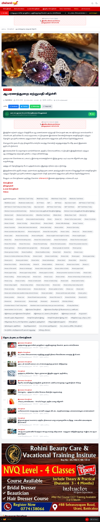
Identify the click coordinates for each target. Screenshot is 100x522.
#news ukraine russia (24, 289)
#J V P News (40, 203)
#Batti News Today (42, 199)
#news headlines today (43, 252)
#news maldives (47, 264)
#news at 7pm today (73, 227)
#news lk (36, 264)
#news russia (48, 277)
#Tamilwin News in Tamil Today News (16, 305)
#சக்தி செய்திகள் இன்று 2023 (57, 318)
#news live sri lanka (10, 264)
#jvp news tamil (39, 207)
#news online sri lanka (62, 268)
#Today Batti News (72, 305)
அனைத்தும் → (94, 13)
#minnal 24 (83, 215)
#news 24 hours (35, 223)
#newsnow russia (20, 301)
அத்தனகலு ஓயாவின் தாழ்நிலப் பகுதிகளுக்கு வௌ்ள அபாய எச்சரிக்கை (35, 13)
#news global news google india (27, 248)
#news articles (59, 227)
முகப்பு (4, 29)
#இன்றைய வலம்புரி (68, 314)
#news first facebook (60, 240)
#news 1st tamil (9, 223)
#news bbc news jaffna (50, 232)
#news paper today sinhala (28, 273)
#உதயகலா (83, 314)
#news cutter (8, 236)
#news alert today (45, 227)
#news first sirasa (24, 244)
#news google (45, 248)
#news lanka (35, 260)
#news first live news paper (78, 240)
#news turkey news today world (73, 285)
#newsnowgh (33, 301)
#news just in (8, 260)
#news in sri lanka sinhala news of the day (17, 256)
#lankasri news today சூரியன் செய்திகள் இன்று (45, 211)
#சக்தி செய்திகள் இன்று (35, 318)
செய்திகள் (7, 9)
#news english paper (79, 236)
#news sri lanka (20, 281)
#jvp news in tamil (70, 203)
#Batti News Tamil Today (26, 199)
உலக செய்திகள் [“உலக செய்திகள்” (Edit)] (11, 189)
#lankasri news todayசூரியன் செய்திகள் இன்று (79, 211)
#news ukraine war (39, 289)
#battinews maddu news (26, 203)
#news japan (76, 256)
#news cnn (76, 232)
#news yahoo (82, 293)
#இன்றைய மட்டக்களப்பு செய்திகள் (46, 314)
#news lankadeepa (48, 260)
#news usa (69, 289)
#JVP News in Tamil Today (86, 203)
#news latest (61, 260)
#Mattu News (57, 215)
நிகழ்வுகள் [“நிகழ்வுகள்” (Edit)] (8, 186)
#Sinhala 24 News (67, 301)
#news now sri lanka (73, 264)
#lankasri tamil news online (25, 215)
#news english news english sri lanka (58, 236)
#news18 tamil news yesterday (37, 297)
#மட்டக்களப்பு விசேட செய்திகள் (71, 326)
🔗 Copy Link (47, 106)
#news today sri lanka (42, 285)
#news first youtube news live (78, 244)
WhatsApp (35, 106)
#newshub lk (83, 297)
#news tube (56, 285)
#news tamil (64, 281)
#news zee (21, 297)
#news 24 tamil (48, 223)
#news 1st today (22, 223)
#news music (59, 264)
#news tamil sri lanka (78, 281)
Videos (76, 9)
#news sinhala (60, 277)
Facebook (13, 106)
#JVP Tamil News (69, 207)
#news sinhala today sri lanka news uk (79, 277)
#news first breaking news (23, 240)
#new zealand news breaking (35, 219)
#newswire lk (55, 301)
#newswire (44, 301)
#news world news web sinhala (65, 293)
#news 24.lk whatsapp (62, 223)
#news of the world (10, 268)
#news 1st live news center (73, 219)
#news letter (72, 260)
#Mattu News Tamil (70, 215)
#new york (19, 219)
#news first (8, 240)
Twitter (24, 106)
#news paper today (10, 273)
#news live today (25, 264)
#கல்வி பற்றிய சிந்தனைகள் (14, 318)
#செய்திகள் (73, 322)
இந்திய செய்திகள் (49, 9)
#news (50, 219)
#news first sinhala (10, 244)
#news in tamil (37, 256)
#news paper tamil (77, 268)
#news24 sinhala (70, 297)
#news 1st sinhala (90, 219)
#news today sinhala (27, 285)
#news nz (86, 264)
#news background (34, 232)
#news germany (9, 248)
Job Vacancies (85, 9)
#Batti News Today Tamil (58, 199)
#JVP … (49, 203)
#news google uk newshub (61, 248)
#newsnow (8, 301)
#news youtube (9, 297)
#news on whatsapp (26, 268)
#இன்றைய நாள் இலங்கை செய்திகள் (17, 314)
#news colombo (87, 232)
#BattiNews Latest (10, 203)
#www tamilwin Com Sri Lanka (13, 310)
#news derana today (22, 236)
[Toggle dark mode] (96, 3)
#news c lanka (65, 232)
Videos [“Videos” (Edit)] (5, 192)
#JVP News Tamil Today (54, 207)
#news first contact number (42, 240)
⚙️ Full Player (94, 519)
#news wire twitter (47, 293)
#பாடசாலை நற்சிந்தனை (48, 326)
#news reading (9, 277)
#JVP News (58, 203)
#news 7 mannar (78, 223)
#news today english (11, 285)
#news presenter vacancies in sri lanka (68, 273)
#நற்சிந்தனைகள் (30, 326)
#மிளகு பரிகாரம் (44, 330)
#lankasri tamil (9, 215)
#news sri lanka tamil (34, 281)
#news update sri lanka (56, 289)
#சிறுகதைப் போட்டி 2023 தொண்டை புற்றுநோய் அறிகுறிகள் (25, 322)
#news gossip (77, 248)
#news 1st (58, 219)
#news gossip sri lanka (11, 252)
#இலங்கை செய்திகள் (33, 310)
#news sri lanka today (50, 281)
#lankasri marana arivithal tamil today (15, 211)
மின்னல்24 (43, 178)
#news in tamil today (51, 256)
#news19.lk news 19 (56, 297)
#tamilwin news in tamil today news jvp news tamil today (47, 305)
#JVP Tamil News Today (85, 207)
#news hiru (67, 252)
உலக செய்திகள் (33, 9)
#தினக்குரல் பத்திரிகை (12, 326)
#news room (37, 277)
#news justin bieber (22, 260)
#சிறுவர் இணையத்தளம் (56, 322)
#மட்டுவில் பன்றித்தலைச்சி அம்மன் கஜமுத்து (20, 330)
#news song (8, 281)
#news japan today (88, 256)
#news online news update (43, 268)
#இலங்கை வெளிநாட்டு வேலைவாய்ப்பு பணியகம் (61, 310)
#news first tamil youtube (58, 244)
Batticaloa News (19, 9)
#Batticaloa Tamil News (76, 199)
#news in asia (78, 252)
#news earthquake (37, 236)
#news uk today (9, 289)
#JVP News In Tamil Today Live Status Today (18, 207)
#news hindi (56, 252)
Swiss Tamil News (65, 9)
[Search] (92, 3)
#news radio (87, 273)
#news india (64, 256)
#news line (83, 260)
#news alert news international (28, 227)
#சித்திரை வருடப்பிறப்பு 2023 (80, 318)
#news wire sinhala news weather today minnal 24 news (21, 293)
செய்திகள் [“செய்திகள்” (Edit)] (8, 183)
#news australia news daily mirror (15, 232)
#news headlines (27, 252)
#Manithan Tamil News (43, 215)
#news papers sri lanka (46, 273)
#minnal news (9, 219)
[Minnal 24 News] (10, 3)
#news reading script (23, 277)
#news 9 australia (10, 227)
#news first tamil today (40, 244)
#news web (80, 289)
